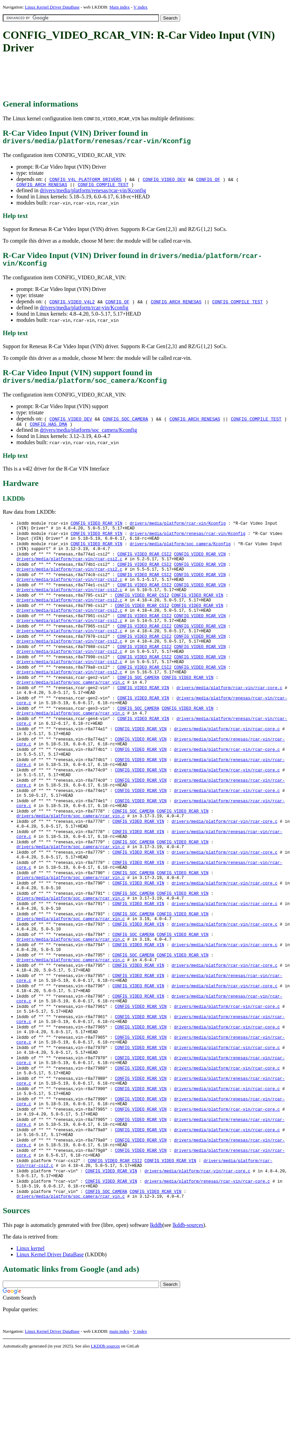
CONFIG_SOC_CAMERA (125, 425)
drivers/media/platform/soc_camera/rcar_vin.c (70, 711)
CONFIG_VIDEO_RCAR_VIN (96, 531)
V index (140, 7)
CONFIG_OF (208, 181)
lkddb (156, 1323)
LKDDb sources (105, 1443)
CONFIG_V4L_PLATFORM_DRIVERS (85, 181)
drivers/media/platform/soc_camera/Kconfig (88, 437)
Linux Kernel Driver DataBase (52, 7)
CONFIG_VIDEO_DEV (164, 181)
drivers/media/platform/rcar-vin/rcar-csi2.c (69, 571)
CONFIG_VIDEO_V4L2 (72, 306)
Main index (119, 7)
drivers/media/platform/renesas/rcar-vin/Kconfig (93, 193)
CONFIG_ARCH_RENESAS (41, 187)
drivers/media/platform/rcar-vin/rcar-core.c (229, 717)
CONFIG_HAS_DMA (48, 431)
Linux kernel (30, 1346)
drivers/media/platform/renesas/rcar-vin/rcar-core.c (207, 1276)
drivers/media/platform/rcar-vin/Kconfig (84, 312)
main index (119, 1428)
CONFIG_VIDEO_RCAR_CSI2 (144, 566)
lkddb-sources (188, 1323)
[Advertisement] (127, 77)
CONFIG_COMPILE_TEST (103, 187)
